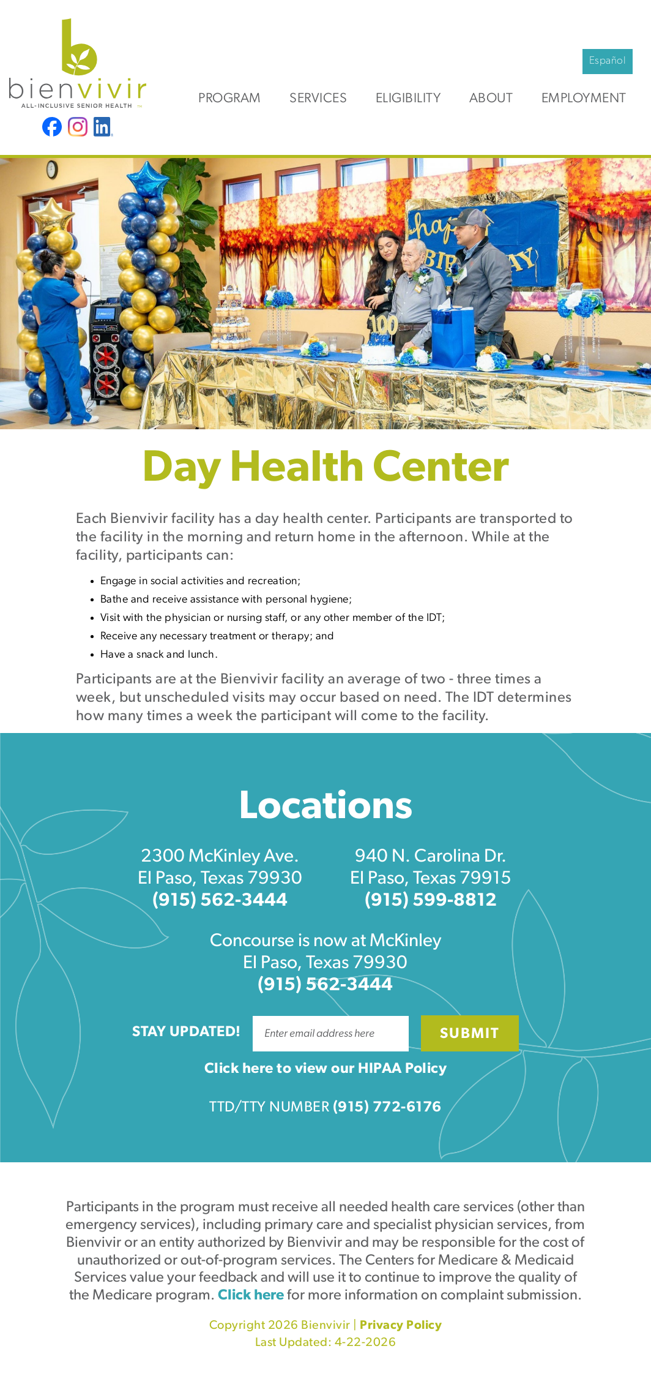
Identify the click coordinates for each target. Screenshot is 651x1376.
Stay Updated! (186, 1032)
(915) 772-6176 (387, 1107)
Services (318, 99)
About (491, 99)
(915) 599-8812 (431, 901)
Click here (251, 1295)
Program (229, 99)
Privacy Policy (401, 1326)
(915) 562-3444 (220, 901)
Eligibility (408, 99)
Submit (470, 1034)
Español (608, 61)
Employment (584, 99)
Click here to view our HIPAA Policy (325, 1069)
